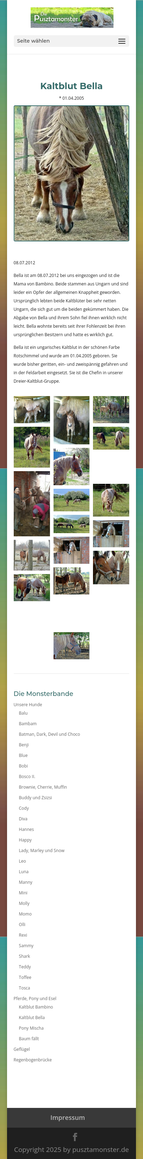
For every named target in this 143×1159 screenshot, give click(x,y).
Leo (22, 861)
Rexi (23, 935)
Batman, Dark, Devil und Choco (49, 734)
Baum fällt (29, 1039)
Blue (23, 755)
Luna (24, 872)
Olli (22, 924)
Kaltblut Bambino (36, 1007)
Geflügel (22, 1049)
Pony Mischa (31, 1028)
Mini (23, 893)
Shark (24, 956)
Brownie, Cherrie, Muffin (43, 787)
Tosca (24, 988)
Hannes (26, 829)
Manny (25, 882)
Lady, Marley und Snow (41, 850)
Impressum (67, 1117)
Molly (24, 903)
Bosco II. (27, 776)
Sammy (26, 946)
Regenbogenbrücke (33, 1060)
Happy (25, 840)
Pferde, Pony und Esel (35, 998)
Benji (24, 745)
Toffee (25, 977)
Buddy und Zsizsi (35, 798)
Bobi (23, 766)
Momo (25, 914)
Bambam (28, 724)
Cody (24, 808)
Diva (23, 819)
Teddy (25, 967)
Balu (23, 713)
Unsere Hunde (28, 705)
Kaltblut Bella (32, 1018)
